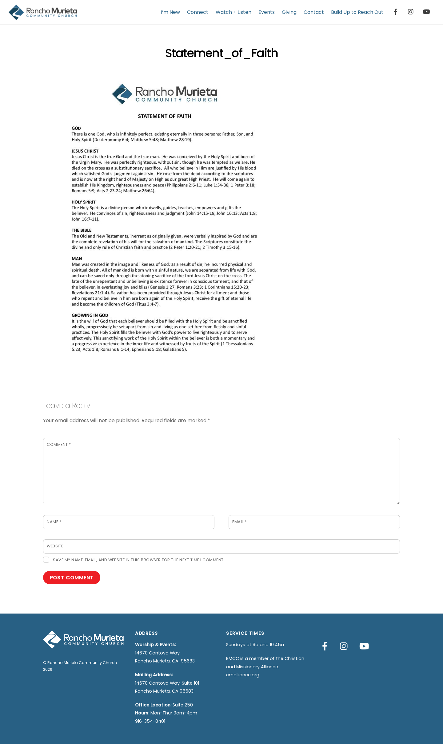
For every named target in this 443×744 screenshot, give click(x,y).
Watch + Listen (233, 12)
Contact (314, 12)
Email (239, 521)
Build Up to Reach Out (357, 12)
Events (266, 12)
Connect (197, 12)
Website (55, 546)
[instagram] (411, 11)
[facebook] (395, 11)
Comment (59, 444)
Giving (289, 12)
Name (54, 521)
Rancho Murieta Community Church (82, 662)
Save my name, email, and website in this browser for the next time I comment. (139, 559)
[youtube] (426, 11)
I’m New (170, 12)
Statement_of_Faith (221, 53)
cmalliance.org (242, 675)
